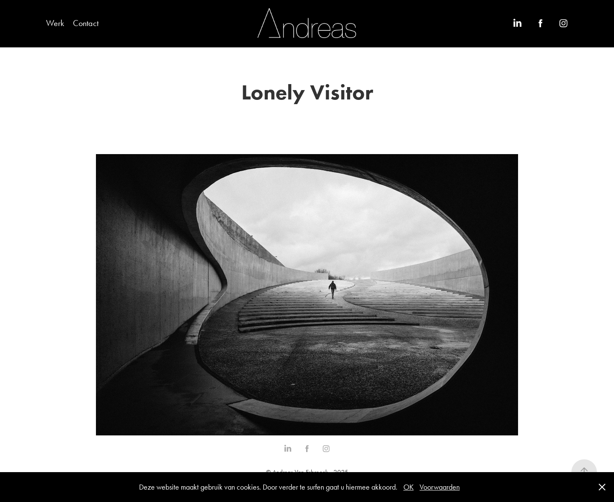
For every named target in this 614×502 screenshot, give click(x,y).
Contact (85, 23)
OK (408, 487)
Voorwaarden (440, 487)
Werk (55, 23)
